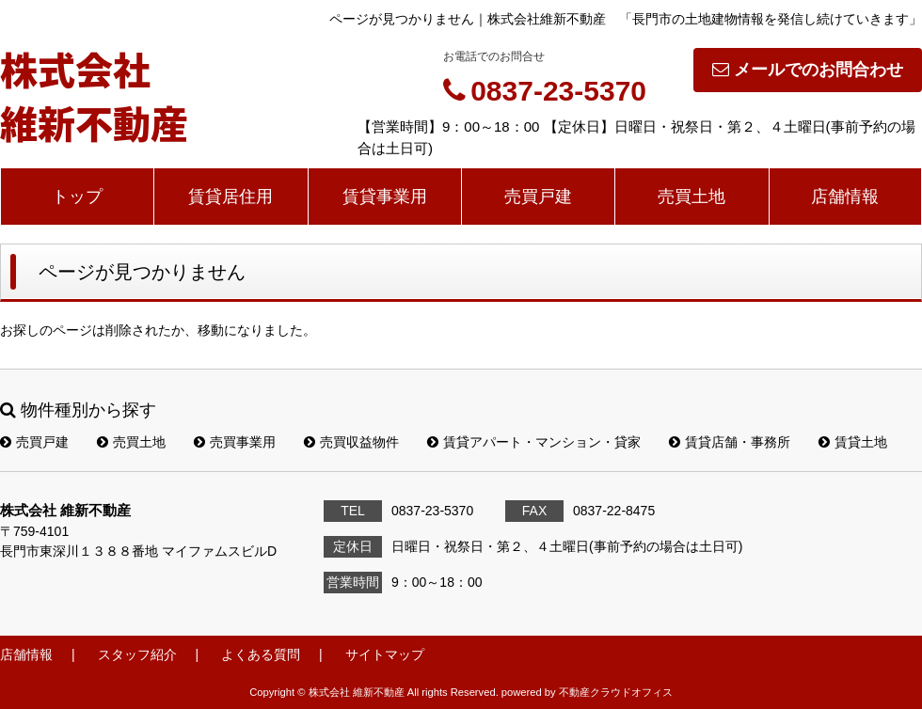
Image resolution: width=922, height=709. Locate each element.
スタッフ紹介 (137, 654)
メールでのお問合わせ (807, 69)
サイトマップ (384, 654)
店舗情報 (845, 196)
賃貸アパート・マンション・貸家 (534, 441)
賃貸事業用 (384, 196)
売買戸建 (538, 196)
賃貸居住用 (230, 196)
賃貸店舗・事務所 (729, 441)
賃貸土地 (853, 441)
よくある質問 (260, 654)
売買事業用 (235, 441)
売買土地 (691, 196)
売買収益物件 (351, 441)
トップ (77, 196)
